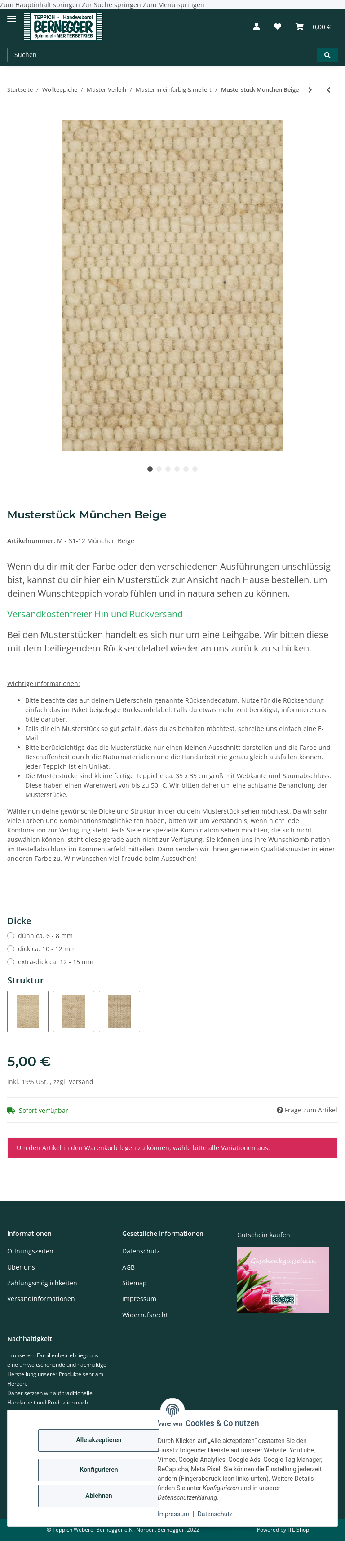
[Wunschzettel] (277, 26)
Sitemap (134, 1283)
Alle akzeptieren (98, 1440)
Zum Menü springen (173, 4)
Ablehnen (98, 1495)
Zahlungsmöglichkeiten (42, 1283)
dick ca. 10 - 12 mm (47, 948)
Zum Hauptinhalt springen (41, 4)
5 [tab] (186, 469)
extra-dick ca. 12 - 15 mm (55, 961)
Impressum (173, 1514)
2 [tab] (159, 469)
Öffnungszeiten (30, 1251)
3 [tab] (168, 469)
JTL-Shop (298, 1529)
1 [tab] (150, 469)
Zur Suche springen (112, 4)
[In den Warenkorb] (14, 115)
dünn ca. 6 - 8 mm (45, 935)
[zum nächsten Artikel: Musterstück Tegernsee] (310, 89)
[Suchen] (162, 55)
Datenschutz (215, 1514)
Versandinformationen (41, 1298)
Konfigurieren (99, 1469)
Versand (81, 1081)
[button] (256, 26)
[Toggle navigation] (11, 15)
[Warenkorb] (313, 26)
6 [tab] (195, 469)
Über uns (21, 1267)
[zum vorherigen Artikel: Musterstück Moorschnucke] (328, 89)
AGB (128, 1267)
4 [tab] (177, 469)
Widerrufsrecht (145, 1315)
